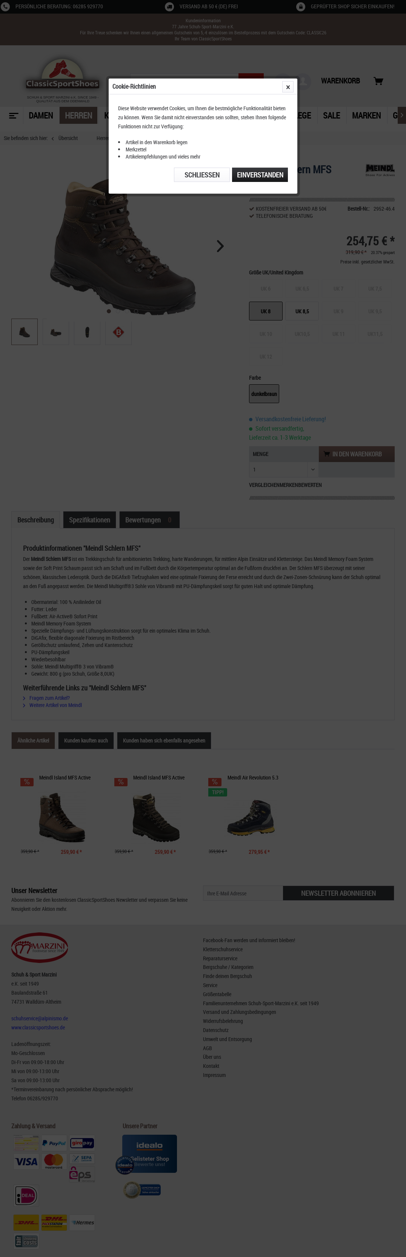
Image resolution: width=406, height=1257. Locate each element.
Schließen (202, 174)
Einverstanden (260, 174)
